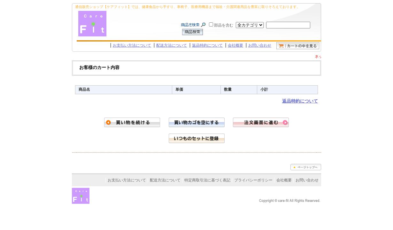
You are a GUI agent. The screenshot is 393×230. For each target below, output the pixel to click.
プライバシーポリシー (253, 180)
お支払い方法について (132, 45)
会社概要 (235, 45)
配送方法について (171, 45)
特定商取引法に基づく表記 (207, 180)
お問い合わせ (259, 45)
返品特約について (207, 45)
